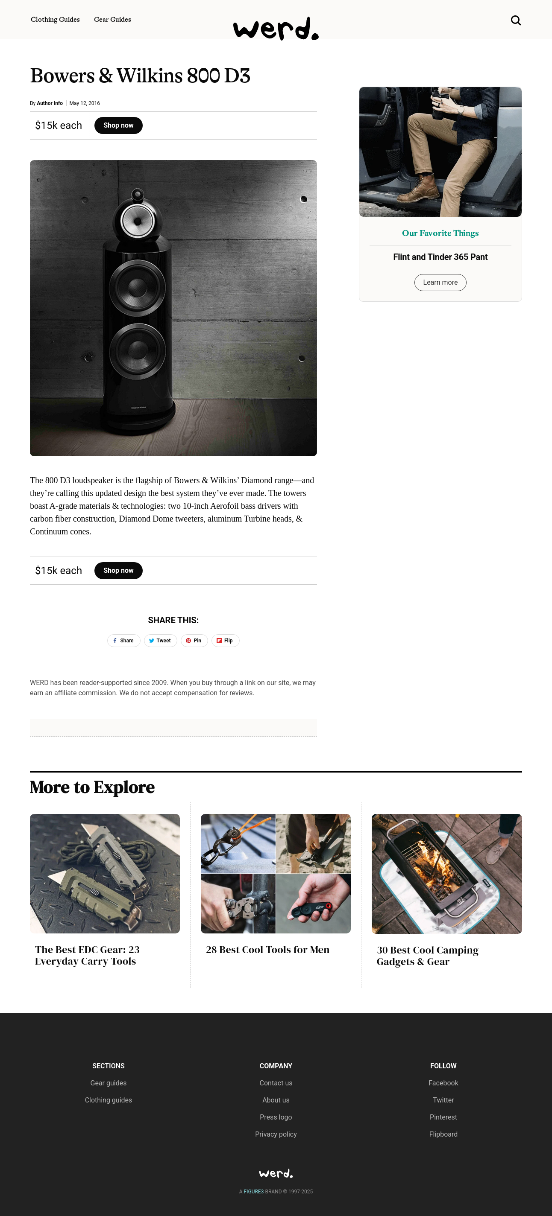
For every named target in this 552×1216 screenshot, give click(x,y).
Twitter (443, 1100)
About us (276, 1100)
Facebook (443, 1083)
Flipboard (443, 1134)
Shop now (118, 125)
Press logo (276, 1117)
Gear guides (109, 1083)
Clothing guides (108, 1100)
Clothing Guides (55, 19)
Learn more (440, 282)
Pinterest (443, 1117)
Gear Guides (112, 19)
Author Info (50, 103)
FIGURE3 (254, 1192)
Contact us (276, 1083)
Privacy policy (276, 1134)
